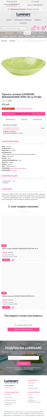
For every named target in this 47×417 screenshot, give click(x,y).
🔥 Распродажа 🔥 (9, 33)
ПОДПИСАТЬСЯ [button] (23, 363)
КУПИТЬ (6, 259)
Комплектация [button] (37, 119)
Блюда (27, 36)
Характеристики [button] (10, 119)
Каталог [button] (9, 20)
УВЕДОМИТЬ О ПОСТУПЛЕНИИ (23, 113)
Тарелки (27, 33)
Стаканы (4, 36)
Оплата (31, 385)
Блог (30, 394)
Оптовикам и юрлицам (23, 20)
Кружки (41, 33)
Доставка (31, 382)
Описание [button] (24, 119)
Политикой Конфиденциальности (32, 367)
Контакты (23, 23)
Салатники (13, 36)
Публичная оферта (10, 400)
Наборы (20, 33)
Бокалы (34, 33)
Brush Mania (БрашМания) (18, 168)
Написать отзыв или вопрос (23, 329)
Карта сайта (8, 397)
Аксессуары (41, 36)
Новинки (37, 20)
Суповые (14, 170)
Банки (34, 36)
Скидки (31, 397)
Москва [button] (14, 125)
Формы (21, 36)
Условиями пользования (21, 369)
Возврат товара (33, 388)
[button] (12, 5)
